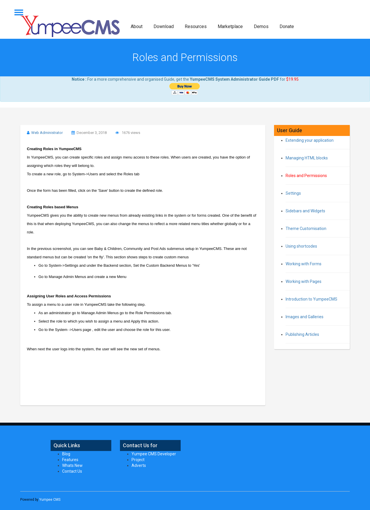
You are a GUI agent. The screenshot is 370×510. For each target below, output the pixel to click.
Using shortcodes (301, 246)
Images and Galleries (304, 316)
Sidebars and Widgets (305, 211)
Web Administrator (47, 132)
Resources (196, 26)
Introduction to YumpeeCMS (311, 299)
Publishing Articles (302, 334)
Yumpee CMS (49, 500)
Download (163, 26)
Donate (287, 26)
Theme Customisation (306, 228)
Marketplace (230, 26)
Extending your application (310, 140)
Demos (261, 26)
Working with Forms (303, 264)
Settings (293, 193)
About (137, 26)
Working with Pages (303, 281)
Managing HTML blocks (307, 158)
